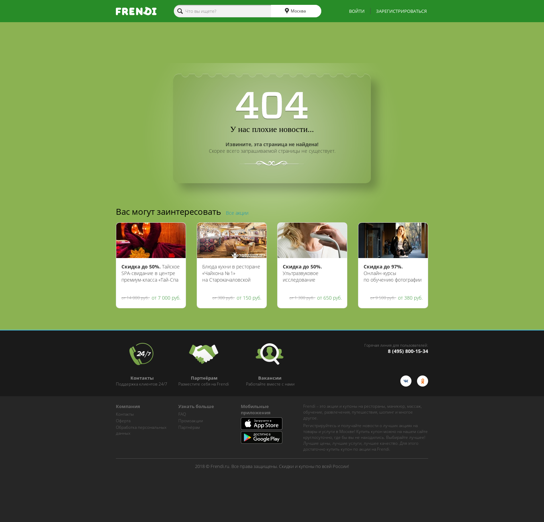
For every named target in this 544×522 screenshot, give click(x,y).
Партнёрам (189, 427)
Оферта (123, 421)
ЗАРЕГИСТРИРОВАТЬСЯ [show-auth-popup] (401, 11)
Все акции (237, 213)
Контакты (125, 414)
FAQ (182, 414)
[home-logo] (136, 11)
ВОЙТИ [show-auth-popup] (357, 11)
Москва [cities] (295, 11)
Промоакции (190, 421)
